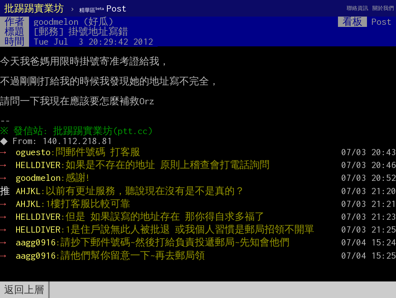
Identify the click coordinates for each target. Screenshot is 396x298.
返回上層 (24, 289)
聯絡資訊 (357, 8)
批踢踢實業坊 (34, 8)
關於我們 (383, 8)
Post (102, 8)
